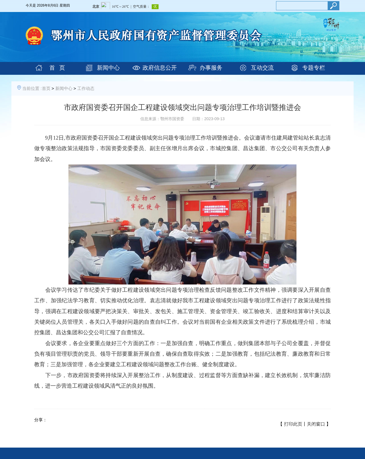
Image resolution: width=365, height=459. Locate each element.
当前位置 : (32, 88)
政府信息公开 (160, 68)
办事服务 (211, 68)
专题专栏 (313, 68)
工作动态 (85, 88)
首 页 (57, 68)
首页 (46, 88)
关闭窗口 (316, 424)
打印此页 (293, 424)
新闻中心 (108, 68)
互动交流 (262, 68)
